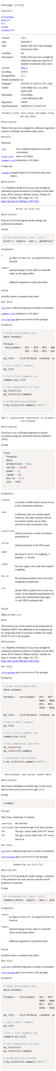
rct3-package (7, 17)
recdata (4, 27)
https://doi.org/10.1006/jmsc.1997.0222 (20, 201)
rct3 (3, 23)
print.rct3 (5, 20)
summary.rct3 (7, 30)
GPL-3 (24, 68)
